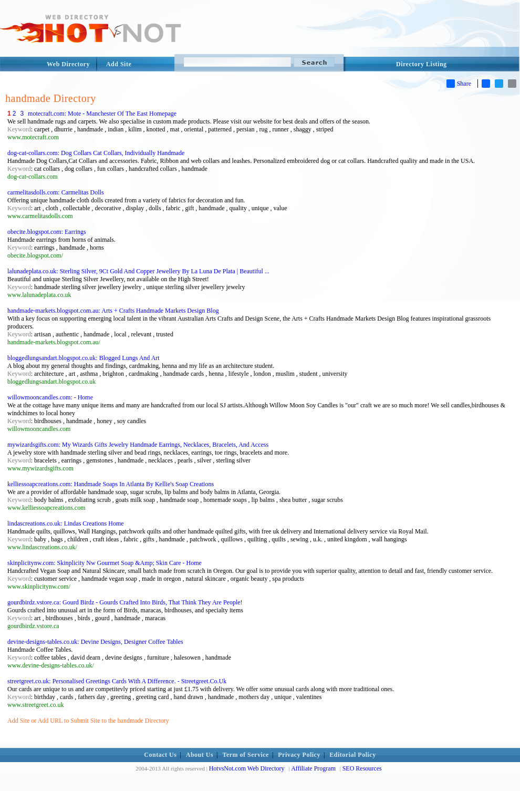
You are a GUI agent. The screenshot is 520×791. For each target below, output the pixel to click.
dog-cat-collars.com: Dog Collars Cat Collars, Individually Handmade (95, 153)
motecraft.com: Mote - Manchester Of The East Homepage (102, 113)
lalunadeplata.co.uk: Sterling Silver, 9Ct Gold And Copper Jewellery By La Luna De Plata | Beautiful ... (138, 271)
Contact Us (160, 754)
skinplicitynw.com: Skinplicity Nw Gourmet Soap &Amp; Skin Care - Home (104, 563)
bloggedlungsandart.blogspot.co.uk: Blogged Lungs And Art (83, 358)
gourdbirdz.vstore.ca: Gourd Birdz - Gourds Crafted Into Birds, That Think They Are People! (125, 602)
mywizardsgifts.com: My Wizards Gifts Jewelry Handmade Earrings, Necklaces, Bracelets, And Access (137, 444)
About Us (199, 754)
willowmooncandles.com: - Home (50, 397)
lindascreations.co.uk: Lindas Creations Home (65, 523)
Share (458, 83)
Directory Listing (421, 64)
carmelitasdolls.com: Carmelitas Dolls (55, 192)
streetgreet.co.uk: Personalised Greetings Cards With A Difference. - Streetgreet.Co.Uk (116, 681)
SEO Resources (362, 768)
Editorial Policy (352, 754)
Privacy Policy (299, 754)
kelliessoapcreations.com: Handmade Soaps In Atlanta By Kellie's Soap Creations (110, 484)
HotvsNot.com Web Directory (247, 768)
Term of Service (246, 754)
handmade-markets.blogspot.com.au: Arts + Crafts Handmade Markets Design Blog (113, 310)
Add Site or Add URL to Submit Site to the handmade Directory (88, 720)
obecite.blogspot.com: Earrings (46, 231)
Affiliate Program (313, 768)
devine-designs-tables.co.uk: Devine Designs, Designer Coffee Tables (95, 641)
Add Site (118, 64)
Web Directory (68, 64)
